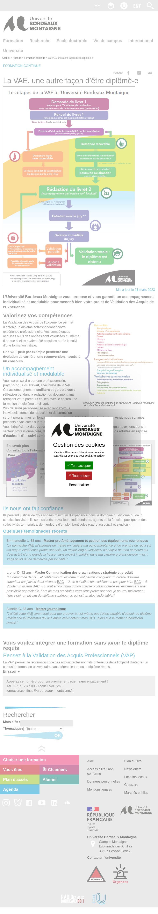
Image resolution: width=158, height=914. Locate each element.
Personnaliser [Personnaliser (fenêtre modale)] (79, 484)
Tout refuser (79, 476)
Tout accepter (79, 465)
